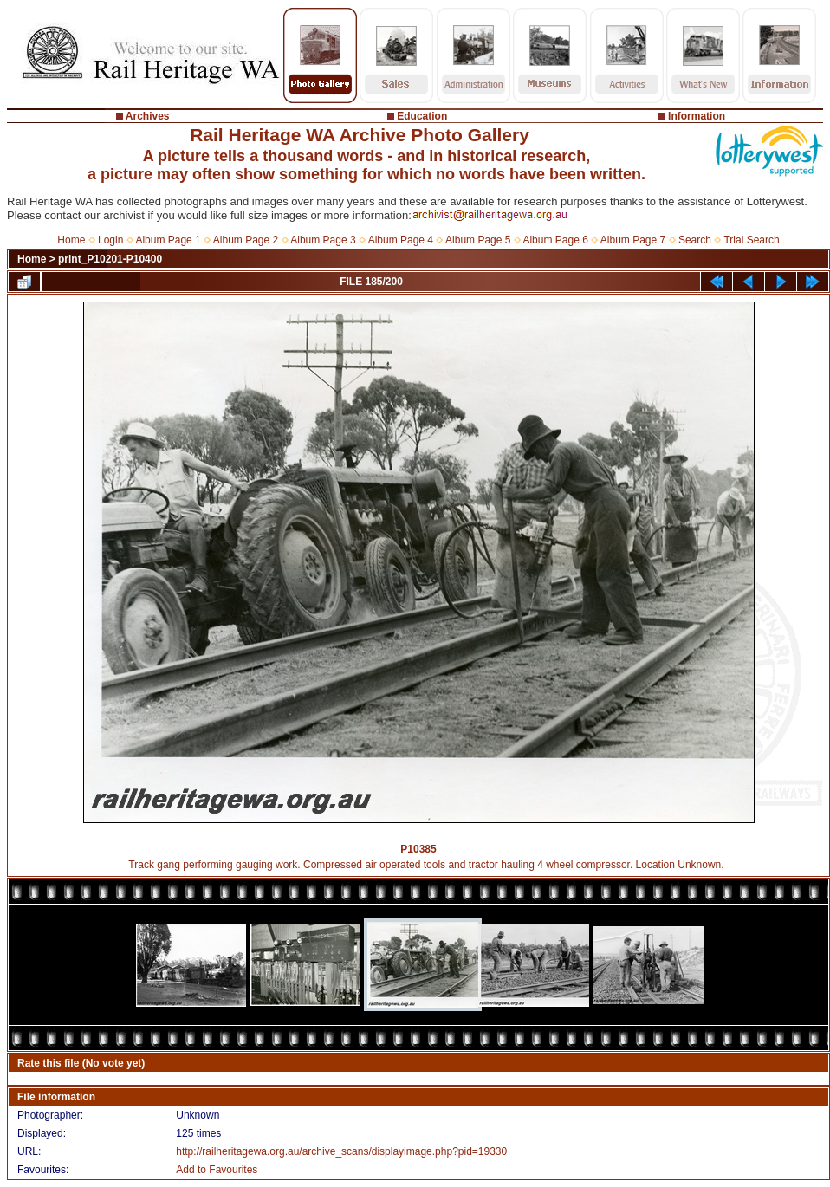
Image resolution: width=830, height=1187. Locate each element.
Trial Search (751, 240)
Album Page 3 (322, 240)
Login (110, 240)
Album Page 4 (400, 240)
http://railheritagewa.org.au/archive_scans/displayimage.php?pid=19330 (341, 1151)
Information (696, 116)
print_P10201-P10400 (110, 259)
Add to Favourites (216, 1170)
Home (71, 240)
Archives (148, 116)
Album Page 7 (632, 240)
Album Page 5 (477, 240)
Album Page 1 (167, 240)
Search (694, 240)
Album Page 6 (554, 240)
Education (422, 116)
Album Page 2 (245, 240)
